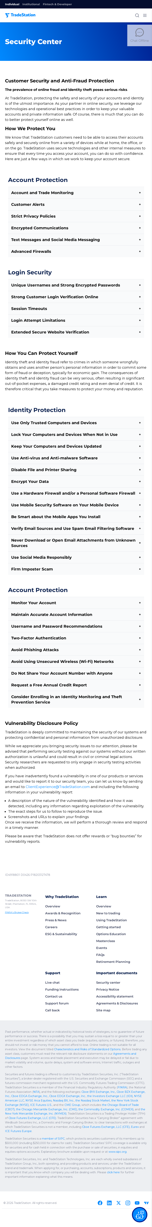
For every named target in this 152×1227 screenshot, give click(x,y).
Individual (12, 4)
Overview (52, 895)
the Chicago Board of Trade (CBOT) (26, 1089)
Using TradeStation (111, 909)
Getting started (108, 916)
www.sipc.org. (58, 1132)
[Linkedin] (109, 1179)
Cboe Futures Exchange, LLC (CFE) (46, 1098)
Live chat (52, 972)
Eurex (114, 1107)
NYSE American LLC (79, 1081)
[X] (118, 1179)
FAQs (100, 944)
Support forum (57, 992)
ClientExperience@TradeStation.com (33, 776)
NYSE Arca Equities (105, 1081)
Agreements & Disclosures (117, 992)
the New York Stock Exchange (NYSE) (55, 1085)
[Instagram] (128, 1179)
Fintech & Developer (57, 4)
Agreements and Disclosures (30, 1042)
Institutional (31, 4)
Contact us (53, 985)
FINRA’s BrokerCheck (16, 898)
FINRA (75, 1072)
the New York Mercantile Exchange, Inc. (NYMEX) (53, 1094)
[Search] (137, 15)
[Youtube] (137, 1179)
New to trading (108, 902)
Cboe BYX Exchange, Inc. (46, 1076)
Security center (108, 972)
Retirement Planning (113, 951)
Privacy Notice (107, 979)
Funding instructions (62, 979)
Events (101, 937)
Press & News (55, 909)
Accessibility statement (114, 985)
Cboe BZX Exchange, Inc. (79, 1076)
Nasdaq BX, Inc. (128, 1081)
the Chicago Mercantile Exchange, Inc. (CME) (77, 1089)
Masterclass (105, 930)
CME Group (119, 1085)
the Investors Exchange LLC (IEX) (44, 1081)
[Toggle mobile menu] (145, 15)
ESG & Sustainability (61, 923)
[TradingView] (146, 1179)
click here (60, 1152)
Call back (52, 999)
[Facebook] (100, 1179)
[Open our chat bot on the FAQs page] (139, 1214)
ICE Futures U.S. (90, 1085)
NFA (124, 1072)
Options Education (111, 923)
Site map (103, 999)
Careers (51, 916)
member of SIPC (49, 1119)
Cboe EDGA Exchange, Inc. (113, 1076)
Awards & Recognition (63, 902)
